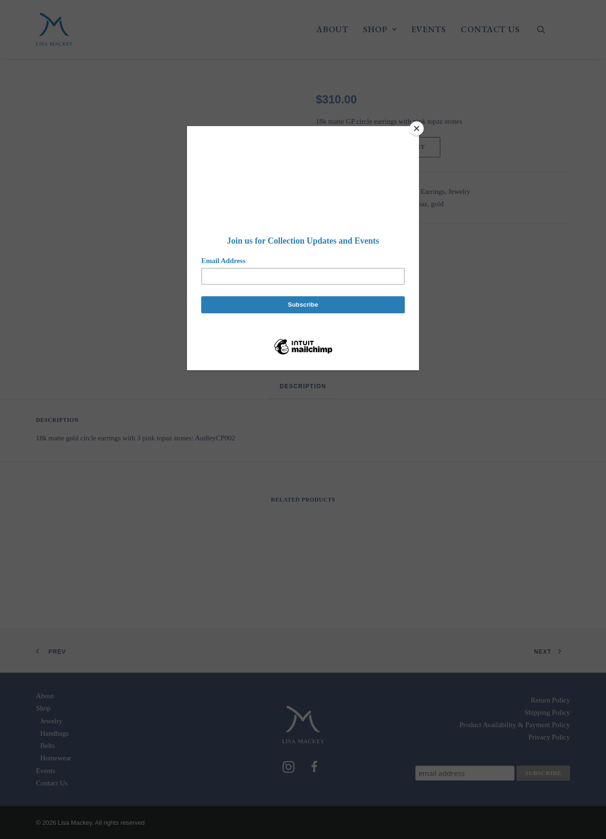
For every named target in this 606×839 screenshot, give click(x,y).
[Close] (417, 128)
